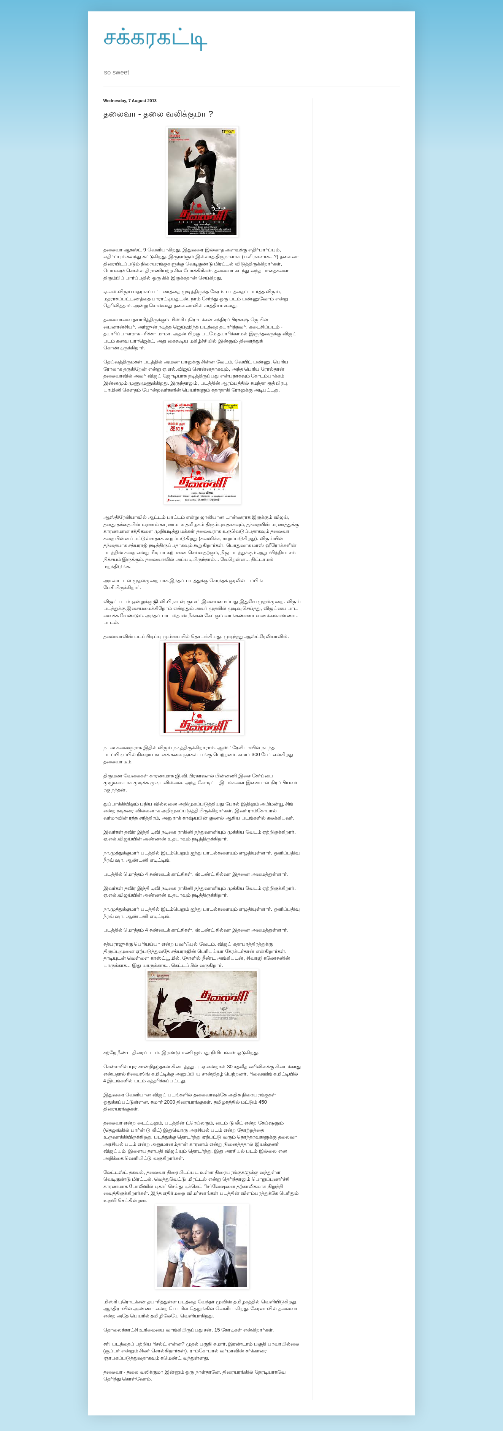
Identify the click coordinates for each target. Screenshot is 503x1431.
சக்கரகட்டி (155, 36)
